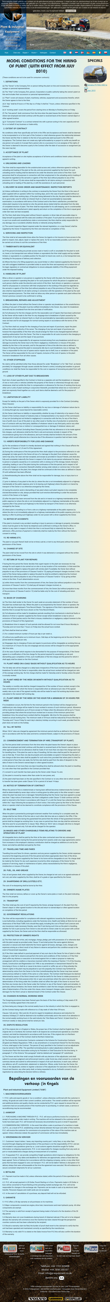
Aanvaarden (70, 11)
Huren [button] (33, 56)
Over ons (16, 56)
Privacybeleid (74, 1290)
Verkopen (43, 56)
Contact (53, 56)
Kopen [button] (25, 56)
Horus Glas (79, 1293)
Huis (6, 56)
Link (66, 1290)
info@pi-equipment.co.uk (58, 1276)
